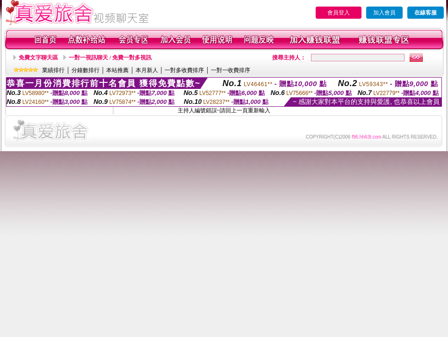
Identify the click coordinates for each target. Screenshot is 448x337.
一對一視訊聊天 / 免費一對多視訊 (110, 57)
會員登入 (338, 12)
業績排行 (53, 70)
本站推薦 (117, 70)
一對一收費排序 (230, 70)
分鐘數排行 (86, 70)
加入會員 (384, 12)
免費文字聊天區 (38, 57)
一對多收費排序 (184, 70)
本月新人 (147, 70)
